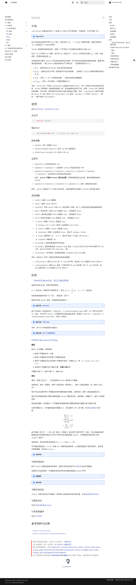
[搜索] (92, 2)
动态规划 (53, 8)
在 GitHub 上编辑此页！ (64, 544)
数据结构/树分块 (92, 494)
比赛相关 (13, 8)
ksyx (41, 553)
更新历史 (67, 542)
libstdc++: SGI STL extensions (42, 531)
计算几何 (88, 8)
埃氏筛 (78, 466)
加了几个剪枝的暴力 (49, 333)
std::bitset (46, 305)
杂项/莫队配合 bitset (43, 505)
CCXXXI (80, 547)
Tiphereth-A (55, 547)
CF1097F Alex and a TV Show (44, 340)
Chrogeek (85, 550)
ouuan (35, 550)
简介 (6, 8)
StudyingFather (60, 553)
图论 (80, 8)
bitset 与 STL (40, 36)
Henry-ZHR (93, 550)
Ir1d (48, 547)
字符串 (60, 8)
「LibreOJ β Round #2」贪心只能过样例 (49, 280)
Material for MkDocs (18, 582)
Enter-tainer (95, 547)
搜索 (45, 8)
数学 (66, 8)
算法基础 (39, 8)
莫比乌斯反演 (92, 408)
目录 (110, 17)
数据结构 (74, 8)
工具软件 (22, 8)
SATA (65, 555)
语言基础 (30, 8)
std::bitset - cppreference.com (47, 109)
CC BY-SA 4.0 (56, 555)
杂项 (95, 8)
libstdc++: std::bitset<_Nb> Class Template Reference (49, 533)
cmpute (87, 547)
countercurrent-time (69, 547)
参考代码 (38, 454)
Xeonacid (47, 550)
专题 (100, 8)
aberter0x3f (68, 550)
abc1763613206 (57, 550)
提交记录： (42, 305)
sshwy (41, 550)
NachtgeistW (49, 553)
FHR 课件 (38, 516)
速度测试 (38, 476)
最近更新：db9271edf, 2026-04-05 (119, 580)
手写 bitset (46, 322)
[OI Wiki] (6, 2)
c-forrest (77, 550)
